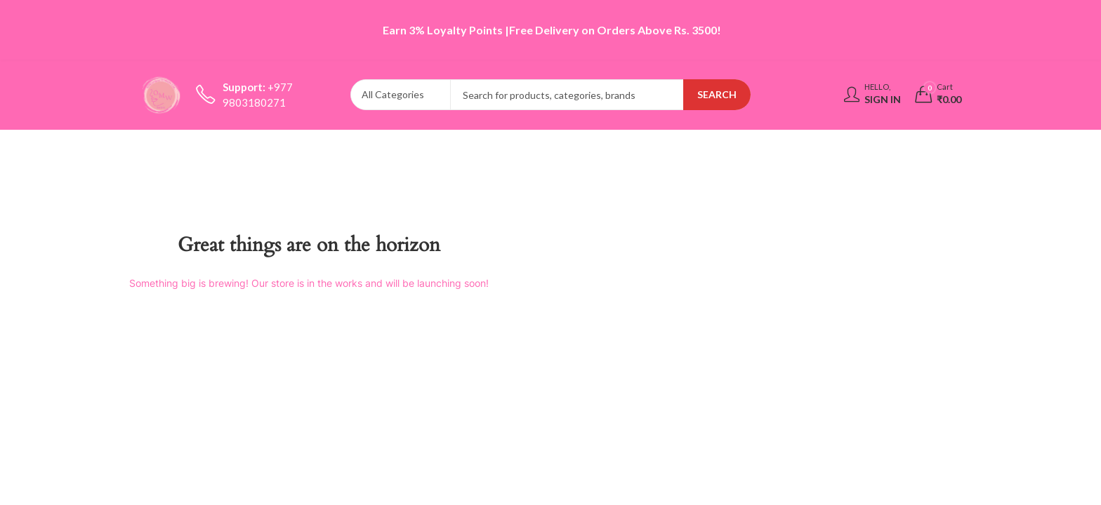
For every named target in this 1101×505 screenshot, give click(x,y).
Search (717, 94)
